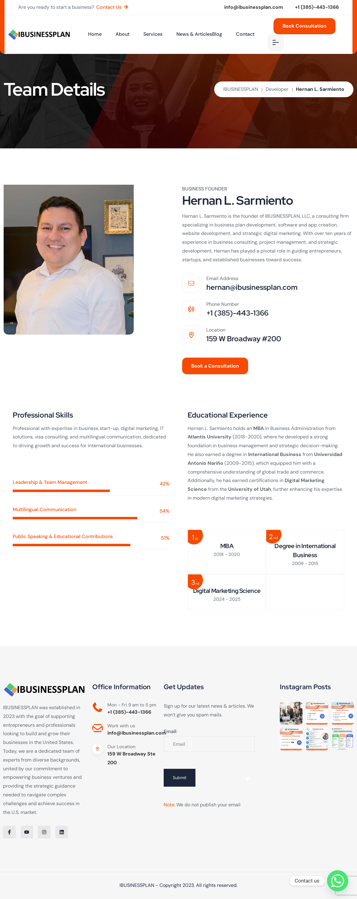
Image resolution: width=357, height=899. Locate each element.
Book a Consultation (215, 366)
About (122, 34)
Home (95, 34)
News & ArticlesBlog (199, 34)
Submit (179, 777)
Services (152, 34)
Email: (170, 731)
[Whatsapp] (337, 880)
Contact (245, 34)
